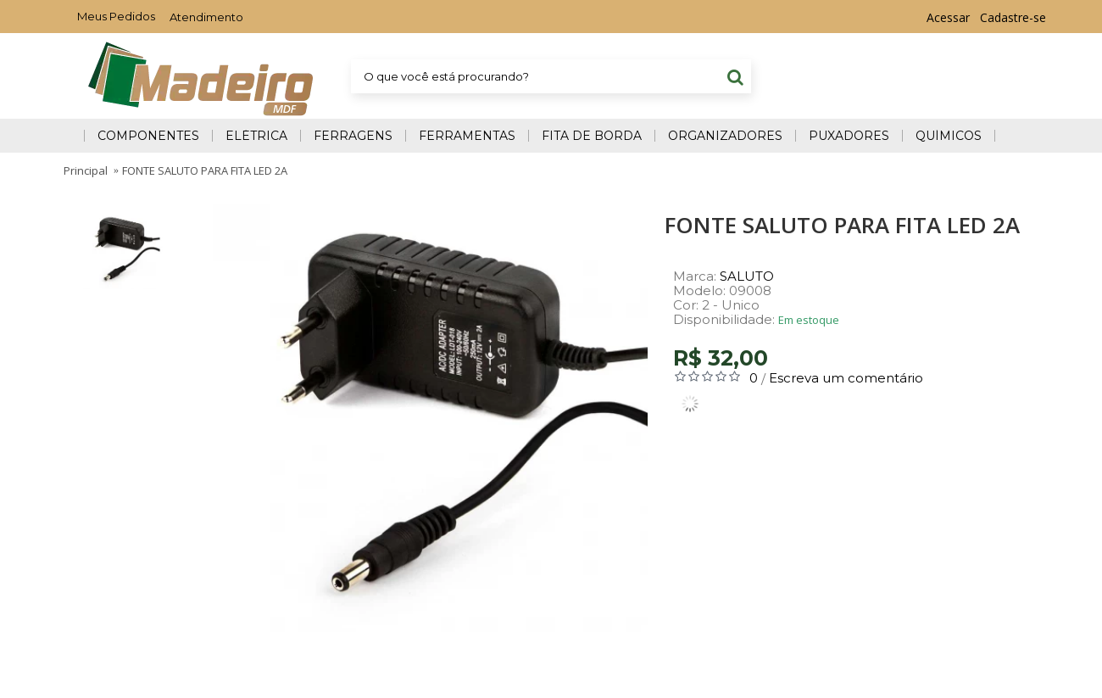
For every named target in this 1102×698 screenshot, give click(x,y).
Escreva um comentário (846, 378)
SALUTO (747, 276)
